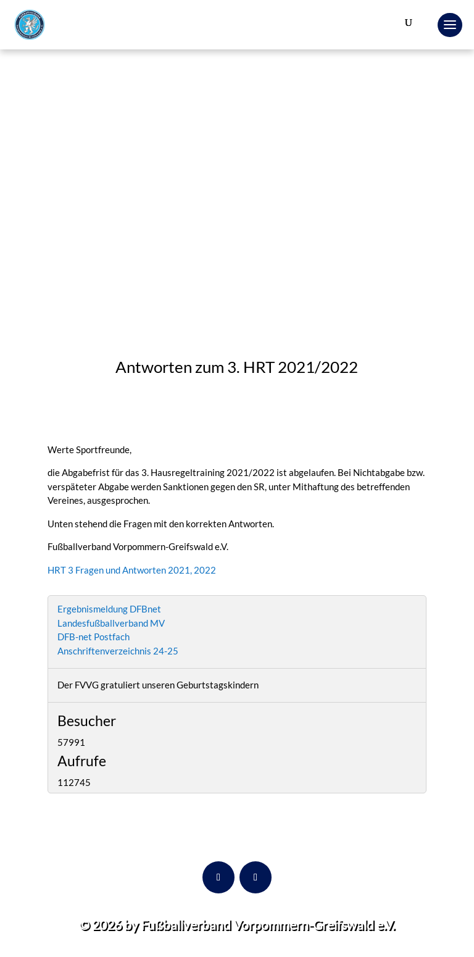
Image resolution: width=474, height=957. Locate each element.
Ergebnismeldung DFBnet (109, 608)
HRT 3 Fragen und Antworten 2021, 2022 (132, 569)
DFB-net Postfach (93, 636)
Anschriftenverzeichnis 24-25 (117, 650)
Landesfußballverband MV (111, 623)
